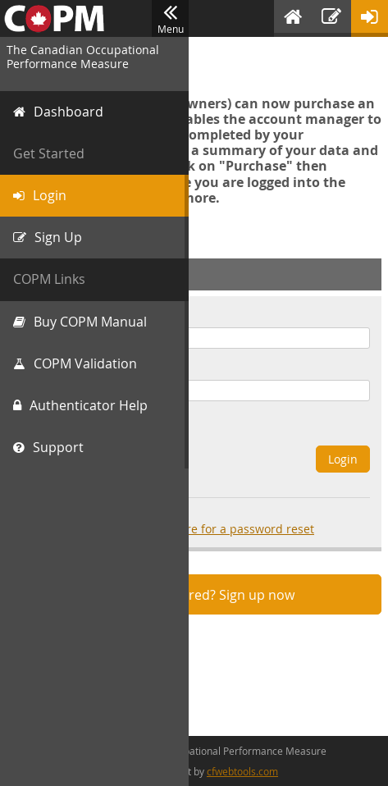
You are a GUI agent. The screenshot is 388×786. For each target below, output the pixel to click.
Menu (170, 18)
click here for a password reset (229, 529)
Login (343, 459)
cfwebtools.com (242, 771)
